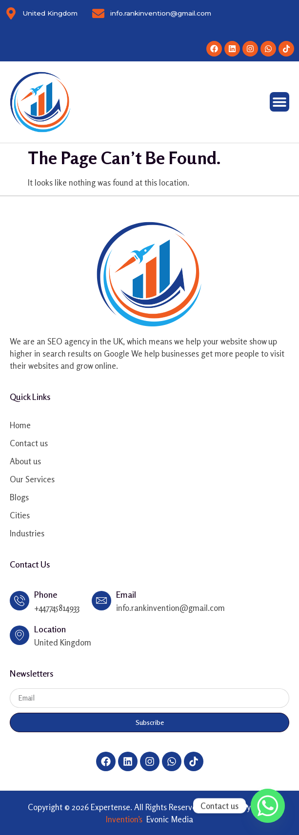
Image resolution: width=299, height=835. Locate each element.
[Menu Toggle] (279, 102)
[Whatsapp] (268, 806)
